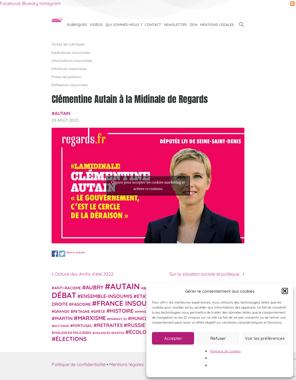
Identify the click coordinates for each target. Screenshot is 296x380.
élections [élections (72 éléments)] (71, 338)
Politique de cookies (225, 351)
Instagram (50, 3)
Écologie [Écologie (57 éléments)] (141, 332)
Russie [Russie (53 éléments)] (136, 325)
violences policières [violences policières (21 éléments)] (72, 333)
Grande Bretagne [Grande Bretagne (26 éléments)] (72, 311)
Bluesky (30, 3)
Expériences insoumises (70, 52)
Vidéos (96, 24)
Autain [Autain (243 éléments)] (125, 286)
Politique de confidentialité (79, 364)
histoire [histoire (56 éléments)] (122, 310)
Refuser (218, 338)
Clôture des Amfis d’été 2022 (82, 274)
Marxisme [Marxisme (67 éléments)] (92, 317)
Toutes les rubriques (68, 44)
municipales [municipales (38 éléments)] (145, 318)
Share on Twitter (62, 254)
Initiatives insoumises (69, 68)
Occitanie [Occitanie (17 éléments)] (61, 326)
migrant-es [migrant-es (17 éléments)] (118, 319)
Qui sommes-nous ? (124, 24)
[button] (285, 291)
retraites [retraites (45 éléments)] (110, 325)
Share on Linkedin (75, 252)
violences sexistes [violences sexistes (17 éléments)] (109, 333)
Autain (62, 113)
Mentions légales (217, 24)
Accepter (173, 338)
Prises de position (66, 76)
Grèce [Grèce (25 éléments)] (99, 311)
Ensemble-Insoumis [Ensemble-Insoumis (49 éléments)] (106, 296)
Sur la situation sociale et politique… (207, 274)
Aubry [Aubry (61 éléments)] (95, 287)
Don (193, 24)
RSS (292, 3)
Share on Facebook (55, 254)
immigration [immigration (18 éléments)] (147, 312)
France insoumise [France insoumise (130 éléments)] (129, 303)
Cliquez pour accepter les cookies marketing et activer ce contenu (148, 185)
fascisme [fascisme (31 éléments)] (81, 304)
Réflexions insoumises (69, 85)
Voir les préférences (265, 338)
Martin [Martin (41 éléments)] (64, 318)
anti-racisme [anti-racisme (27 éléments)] (67, 287)
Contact (153, 24)
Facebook (10, 3)
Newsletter (175, 24)
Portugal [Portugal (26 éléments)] (82, 325)
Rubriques (77, 24)
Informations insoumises (71, 60)
